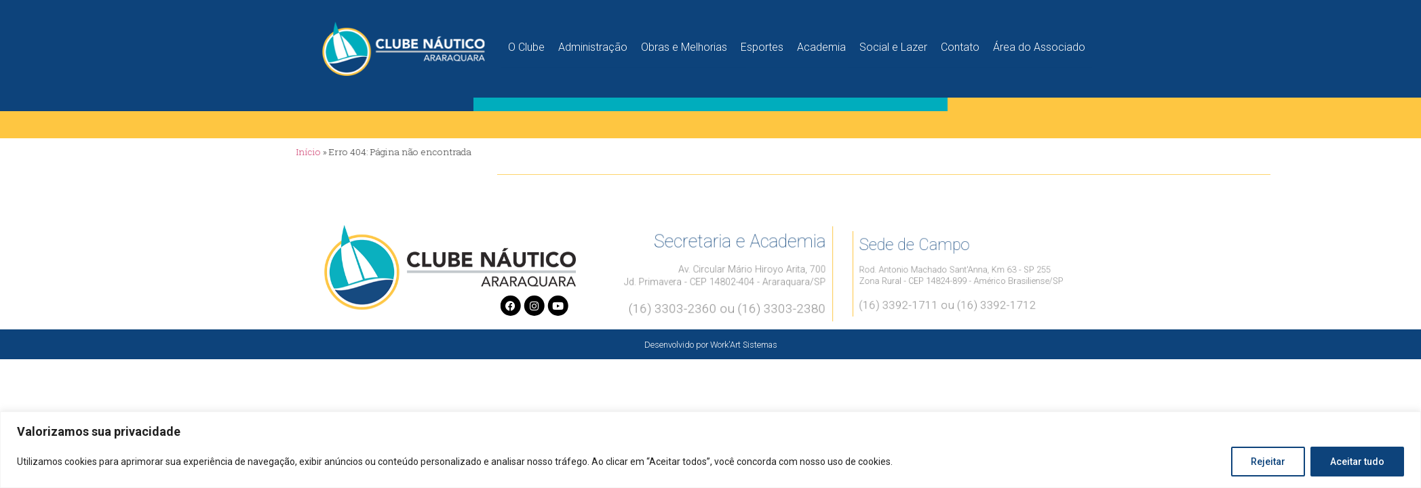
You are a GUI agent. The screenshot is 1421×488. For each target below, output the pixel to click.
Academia (821, 44)
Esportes (762, 44)
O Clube (526, 44)
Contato (960, 44)
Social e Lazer (893, 44)
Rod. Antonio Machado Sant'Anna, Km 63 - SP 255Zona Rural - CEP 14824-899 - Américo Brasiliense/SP (962, 275)
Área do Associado (1039, 44)
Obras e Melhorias (684, 44)
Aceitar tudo (1357, 461)
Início (260, 152)
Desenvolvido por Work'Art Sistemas (710, 345)
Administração (592, 44)
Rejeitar (1268, 461)
